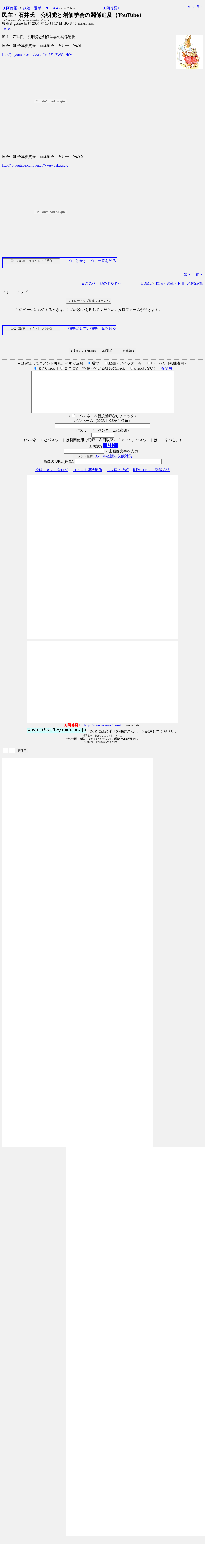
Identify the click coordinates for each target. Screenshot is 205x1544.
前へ (199, 6)
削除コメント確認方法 (151, 478)
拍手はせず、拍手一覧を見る (92, 261)
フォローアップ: (15, 292)
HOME (146, 283)
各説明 (166, 368)
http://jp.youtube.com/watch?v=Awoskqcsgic (35, 165)
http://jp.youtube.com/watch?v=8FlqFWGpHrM (37, 55)
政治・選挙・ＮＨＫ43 (41, 8)
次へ (191, 6)
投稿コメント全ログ (51, 478)
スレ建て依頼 (118, 478)
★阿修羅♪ (11, 8)
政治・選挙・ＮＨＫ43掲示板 (179, 283)
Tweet (6, 28)
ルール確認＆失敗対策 (113, 464)
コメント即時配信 (87, 478)
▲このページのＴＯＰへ (101, 283)
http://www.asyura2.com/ (102, 733)
